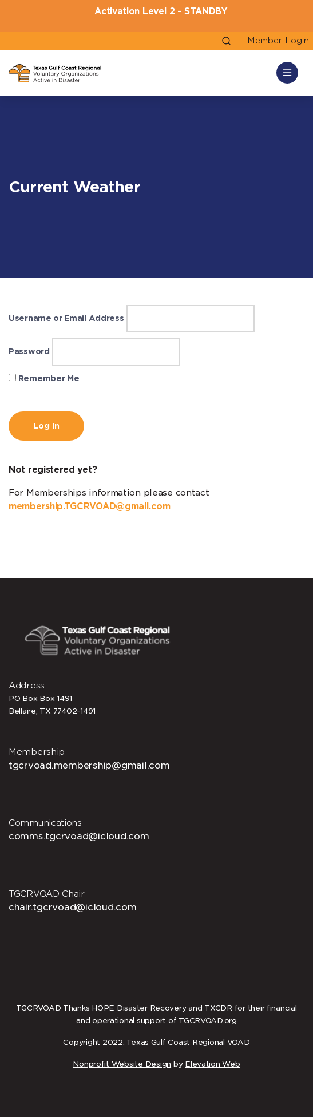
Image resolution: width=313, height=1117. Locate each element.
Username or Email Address (66, 318)
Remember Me (44, 378)
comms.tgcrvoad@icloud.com (79, 836)
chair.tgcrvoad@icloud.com (73, 907)
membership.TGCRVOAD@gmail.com (89, 506)
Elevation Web (212, 1064)
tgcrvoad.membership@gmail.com (89, 765)
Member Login (278, 41)
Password (29, 351)
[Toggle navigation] (287, 72)
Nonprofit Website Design (122, 1064)
